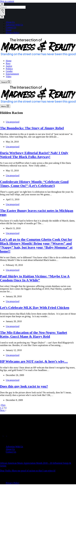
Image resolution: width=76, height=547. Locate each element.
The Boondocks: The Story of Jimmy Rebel (32, 128)
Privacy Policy (12, 32)
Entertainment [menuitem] (12, 74)
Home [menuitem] (8, 60)
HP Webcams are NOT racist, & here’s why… (34, 361)
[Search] (5, 82)
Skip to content (7, 1)
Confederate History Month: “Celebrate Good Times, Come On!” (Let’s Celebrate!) (34, 184)
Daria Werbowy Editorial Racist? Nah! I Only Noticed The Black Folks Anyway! (34, 155)
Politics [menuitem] (9, 68)
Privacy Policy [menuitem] (12, 483)
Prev (3, 405)
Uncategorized (12, 122)
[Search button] (2, 12)
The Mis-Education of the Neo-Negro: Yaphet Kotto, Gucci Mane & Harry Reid (33, 334)
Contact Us (11, 27)
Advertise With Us (14, 24)
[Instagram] (8, 435)
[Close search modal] (2, 4)
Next (3, 410)
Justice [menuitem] (9, 66)
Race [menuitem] (8, 63)
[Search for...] (13, 7)
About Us (10, 22)
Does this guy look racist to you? (24, 386)
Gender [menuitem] (9, 71)
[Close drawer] (2, 17)
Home (8, 30)
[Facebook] (1, 435)
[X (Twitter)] (5, 435)
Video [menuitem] (8, 76)
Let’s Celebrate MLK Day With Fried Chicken (34, 307)
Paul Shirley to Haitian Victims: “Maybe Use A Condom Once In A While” (35, 278)
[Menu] (5, 106)
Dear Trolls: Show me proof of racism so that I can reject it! (27, 470)
